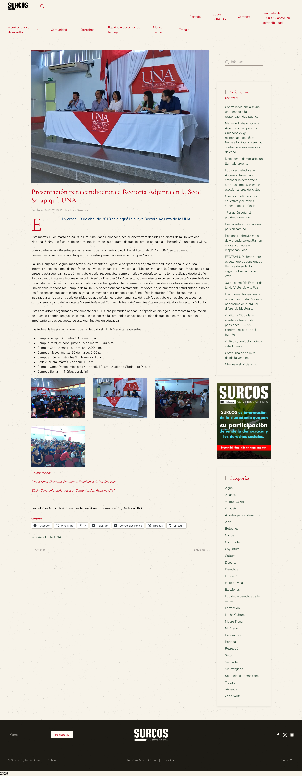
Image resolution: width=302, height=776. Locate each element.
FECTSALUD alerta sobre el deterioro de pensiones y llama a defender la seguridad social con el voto (243, 266)
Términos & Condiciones (141, 760)
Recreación (232, 648)
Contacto (244, 17)
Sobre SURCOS (219, 16)
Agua (229, 488)
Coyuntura (232, 549)
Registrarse (62, 735)
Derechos (82, 210)
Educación (232, 576)
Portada (195, 17)
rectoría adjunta (42, 537)
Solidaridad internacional (242, 676)
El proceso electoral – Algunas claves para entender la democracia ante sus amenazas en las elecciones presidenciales (243, 180)
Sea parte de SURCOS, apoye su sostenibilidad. (276, 18)
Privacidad (169, 760)
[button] (42, 6)
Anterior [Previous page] (38, 550)
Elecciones (232, 589)
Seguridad (232, 662)
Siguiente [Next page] (201, 550)
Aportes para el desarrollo (243, 515)
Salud (229, 655)
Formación (232, 608)
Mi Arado (231, 628)
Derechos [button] (87, 30)
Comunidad (233, 542)
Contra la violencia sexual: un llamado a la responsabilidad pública (243, 112)
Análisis (231, 508)
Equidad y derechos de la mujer (124, 29)
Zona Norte (233, 696)
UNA (57, 537)
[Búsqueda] (244, 62)
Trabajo (184, 30)
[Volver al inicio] (18, 6)
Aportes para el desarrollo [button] (23, 29)
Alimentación (234, 501)
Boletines (231, 529)
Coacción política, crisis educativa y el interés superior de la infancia (241, 201)
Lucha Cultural (235, 615)
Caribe (229, 535)
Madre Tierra (157, 29)
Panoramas (233, 635)
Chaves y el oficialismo (241, 364)
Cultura (230, 556)
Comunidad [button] (59, 30)
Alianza (230, 495)
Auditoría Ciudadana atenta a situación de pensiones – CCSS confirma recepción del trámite (240, 325)
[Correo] (28, 734)
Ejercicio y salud (236, 583)
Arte (228, 522)
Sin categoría (234, 669)
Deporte (230, 562)
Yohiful (52, 760)
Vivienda (231, 689)
